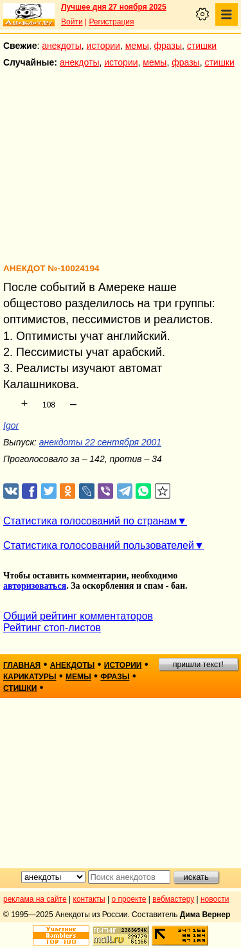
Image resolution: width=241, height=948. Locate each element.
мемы (137, 45)
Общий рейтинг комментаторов (78, 616)
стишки (202, 45)
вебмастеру (173, 899)
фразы (168, 45)
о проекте (129, 899)
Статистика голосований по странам (90, 520)
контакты (89, 899)
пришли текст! (198, 664)
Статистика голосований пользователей (98, 545)
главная (21, 665)
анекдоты (62, 45)
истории (103, 45)
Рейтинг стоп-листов (52, 627)
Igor (11, 425)
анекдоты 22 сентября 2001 (100, 442)
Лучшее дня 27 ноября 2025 (113, 7)
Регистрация (111, 21)
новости (215, 899)
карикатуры (30, 676)
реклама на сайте (35, 899)
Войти (72, 21)
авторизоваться (34, 586)
